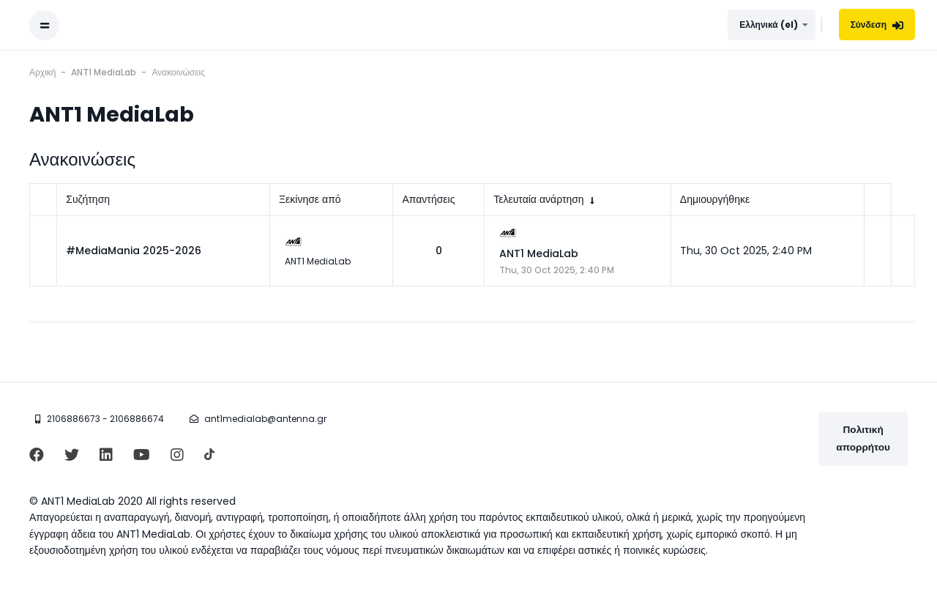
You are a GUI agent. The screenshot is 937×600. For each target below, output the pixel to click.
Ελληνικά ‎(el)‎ (768, 24)
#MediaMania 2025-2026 (133, 250)
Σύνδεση (877, 24)
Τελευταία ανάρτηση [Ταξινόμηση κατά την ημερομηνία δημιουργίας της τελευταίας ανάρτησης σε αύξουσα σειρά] (538, 199)
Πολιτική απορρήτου (863, 438)
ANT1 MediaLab (538, 253)
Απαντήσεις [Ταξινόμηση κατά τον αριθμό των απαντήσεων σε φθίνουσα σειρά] (428, 199)
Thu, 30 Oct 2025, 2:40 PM (556, 270)
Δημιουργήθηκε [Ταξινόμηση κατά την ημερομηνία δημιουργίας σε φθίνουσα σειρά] (715, 199)
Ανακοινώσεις (178, 72)
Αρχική (42, 72)
